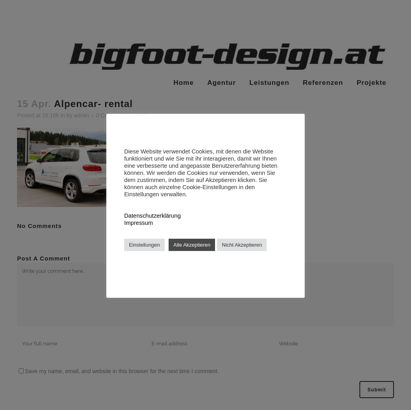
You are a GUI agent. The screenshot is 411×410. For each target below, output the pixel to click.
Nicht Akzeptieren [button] (242, 245)
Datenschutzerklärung (152, 216)
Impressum (138, 223)
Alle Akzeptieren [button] (191, 245)
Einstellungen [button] (144, 245)
